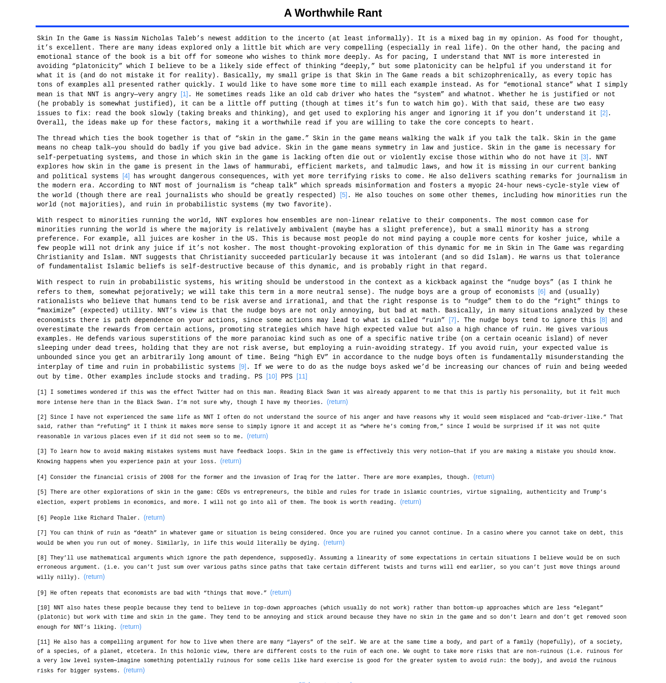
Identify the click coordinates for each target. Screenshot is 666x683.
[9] (243, 363)
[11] (301, 372)
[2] (604, 112)
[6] (542, 289)
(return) (337, 397)
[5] (343, 193)
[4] (126, 174)
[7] (452, 317)
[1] (184, 94)
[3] (584, 156)
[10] (271, 372)
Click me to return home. (333, 675)
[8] (603, 317)
